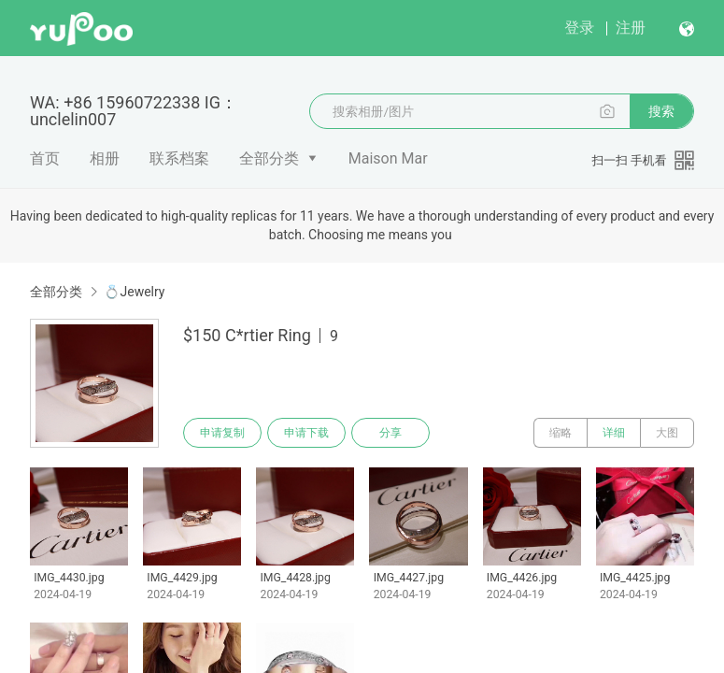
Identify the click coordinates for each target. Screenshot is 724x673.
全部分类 (269, 158)
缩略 (560, 432)
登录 (579, 27)
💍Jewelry (134, 291)
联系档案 (179, 158)
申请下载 (306, 432)
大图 (667, 432)
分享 (390, 432)
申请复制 (222, 432)
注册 (631, 27)
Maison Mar (388, 158)
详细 (614, 432)
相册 (105, 158)
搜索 (661, 111)
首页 (45, 158)
